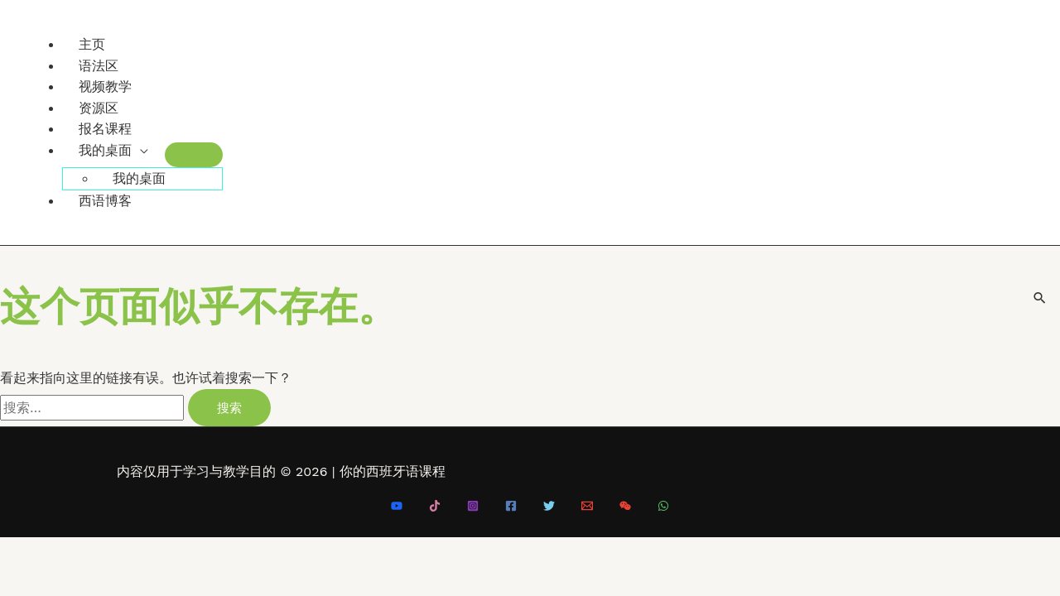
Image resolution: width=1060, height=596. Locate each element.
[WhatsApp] (663, 507)
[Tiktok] (435, 507)
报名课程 (105, 129)
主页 (92, 44)
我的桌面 (105, 150)
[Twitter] (549, 507)
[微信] (625, 507)
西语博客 (105, 201)
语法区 (98, 66)
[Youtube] (396, 507)
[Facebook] (511, 507)
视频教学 (105, 86)
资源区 (98, 108)
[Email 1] (587, 507)
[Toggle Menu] (194, 154)
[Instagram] (473, 507)
